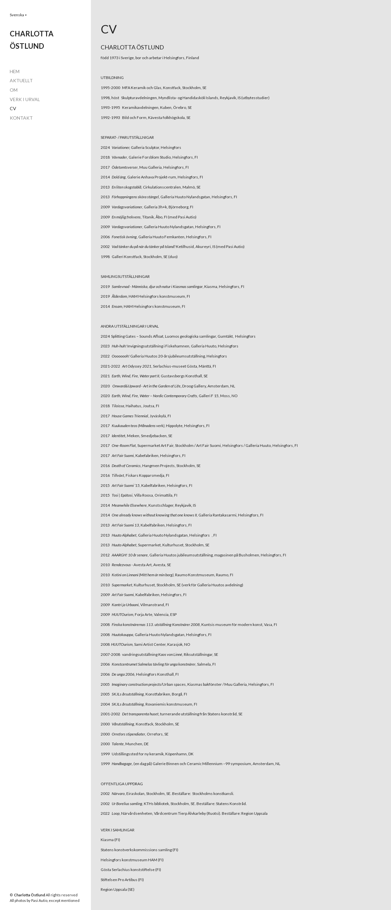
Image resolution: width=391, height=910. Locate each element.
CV (13, 108)
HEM (14, 71)
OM (14, 90)
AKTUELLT (21, 80)
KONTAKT (21, 118)
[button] (18, 14)
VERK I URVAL (25, 99)
